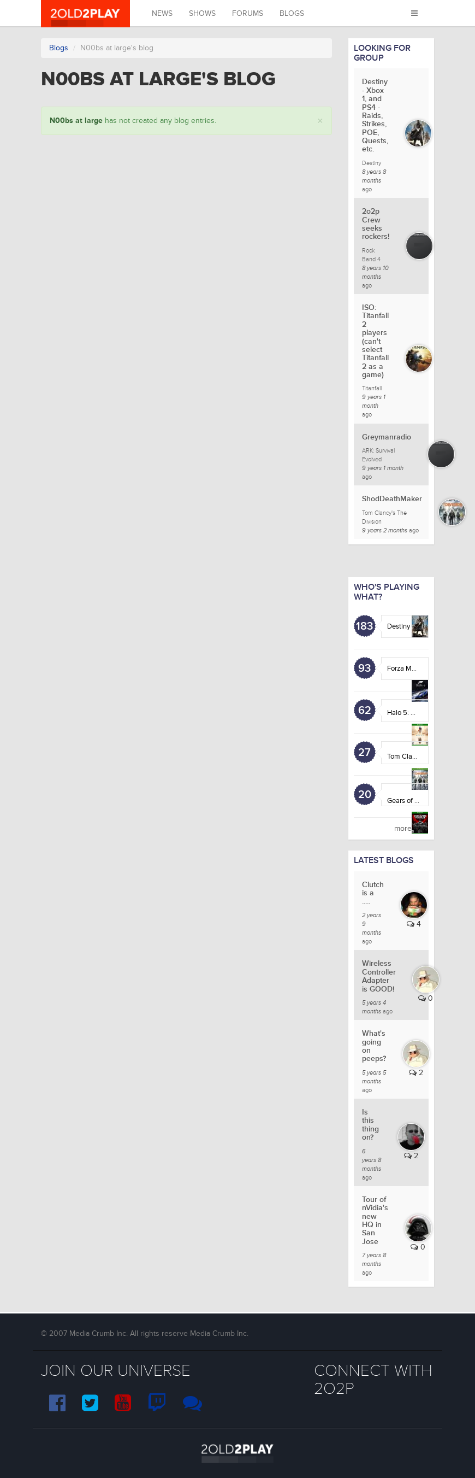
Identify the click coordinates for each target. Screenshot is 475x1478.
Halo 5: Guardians (414, 712)
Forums (247, 13)
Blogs (292, 13)
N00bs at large (76, 120)
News (162, 13)
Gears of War (406, 800)
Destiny (398, 626)
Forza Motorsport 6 (416, 668)
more (403, 828)
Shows (202, 13)
